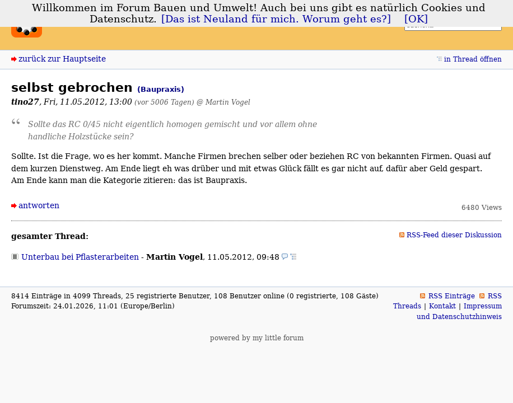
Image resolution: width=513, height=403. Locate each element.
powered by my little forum (257, 338)
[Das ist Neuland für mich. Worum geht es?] (276, 19)
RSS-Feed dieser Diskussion (454, 235)
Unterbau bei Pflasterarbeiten (80, 256)
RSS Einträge (451, 296)
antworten (38, 205)
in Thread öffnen (473, 59)
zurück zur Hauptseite (62, 58)
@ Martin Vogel (223, 102)
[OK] (416, 19)
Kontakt (442, 306)
